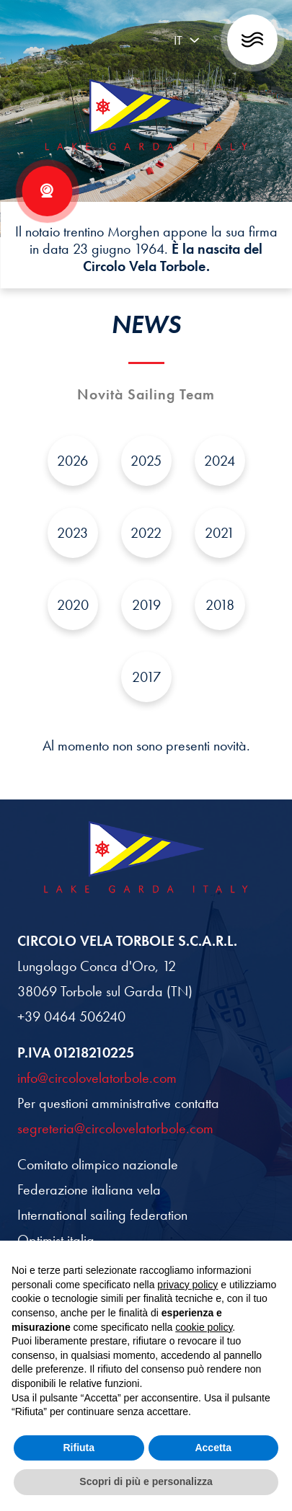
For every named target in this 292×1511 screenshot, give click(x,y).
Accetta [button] (213, 1447)
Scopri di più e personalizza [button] (145, 1481)
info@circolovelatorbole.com (97, 1077)
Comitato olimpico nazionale (97, 1164)
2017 (146, 677)
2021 (219, 532)
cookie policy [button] (203, 1327)
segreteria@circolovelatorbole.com (115, 1128)
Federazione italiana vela (89, 1189)
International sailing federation (102, 1214)
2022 (146, 532)
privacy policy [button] (187, 1284)
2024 (219, 460)
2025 (146, 460)
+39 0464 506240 (71, 1016)
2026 (72, 460)
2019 (146, 604)
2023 (72, 532)
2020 (73, 604)
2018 (219, 604)
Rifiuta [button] (78, 1447)
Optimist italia (55, 1240)
